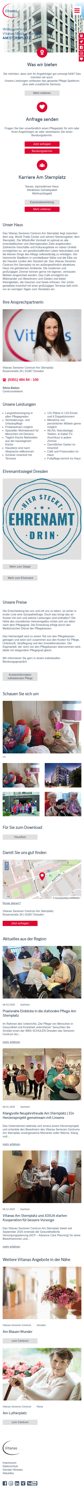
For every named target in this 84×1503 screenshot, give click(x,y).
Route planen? (12, 903)
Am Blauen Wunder (17, 1332)
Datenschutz (10, 1466)
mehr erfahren (11, 1042)
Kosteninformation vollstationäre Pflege (20, 676)
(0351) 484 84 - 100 (21, 380)
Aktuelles (8, 1473)
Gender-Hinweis (13, 1469)
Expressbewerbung (42, 202)
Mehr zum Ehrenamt (20, 577)
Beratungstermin (42, 151)
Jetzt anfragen (42, 144)
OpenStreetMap (62, 898)
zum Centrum (20, 1340)
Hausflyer (20, 837)
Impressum (9, 1462)
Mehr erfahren (42, 93)
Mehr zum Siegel (20, 566)
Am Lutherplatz (15, 1413)
